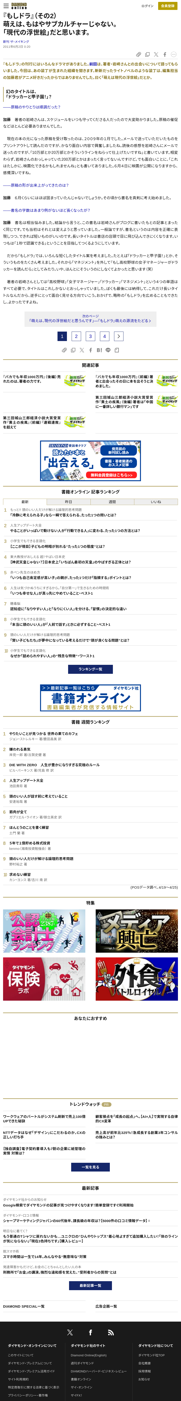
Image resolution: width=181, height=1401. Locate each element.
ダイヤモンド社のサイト (88, 1346)
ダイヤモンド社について (155, 1346)
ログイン (147, 6)
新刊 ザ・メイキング (16, 41)
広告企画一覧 (106, 1306)
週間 (112, 502)
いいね (156, 502)
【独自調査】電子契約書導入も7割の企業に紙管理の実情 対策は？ (44, 1151)
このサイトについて (21, 1355)
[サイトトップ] (18, 6)
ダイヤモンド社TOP (151, 1355)
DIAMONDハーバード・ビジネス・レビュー (99, 1371)
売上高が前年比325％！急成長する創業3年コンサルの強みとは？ (136, 1135)
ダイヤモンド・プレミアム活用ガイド (31, 1371)
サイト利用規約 (18, 1379)
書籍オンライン (81, 1379)
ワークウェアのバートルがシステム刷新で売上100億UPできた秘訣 (44, 1119)
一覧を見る (90, 1167)
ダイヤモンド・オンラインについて (32, 1346)
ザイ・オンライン (81, 1387)
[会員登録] (167, 6)
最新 (25, 502)
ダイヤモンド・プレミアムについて (30, 1363)
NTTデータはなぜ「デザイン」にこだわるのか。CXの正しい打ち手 (44, 1135)
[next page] (118, 336)
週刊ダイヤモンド (82, 1363)
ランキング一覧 (91, 669)
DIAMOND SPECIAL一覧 (24, 1306)
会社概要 (144, 1363)
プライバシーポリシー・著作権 (28, 1395)
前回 (93, 64)
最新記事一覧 (90, 1286)
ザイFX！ (76, 1395)
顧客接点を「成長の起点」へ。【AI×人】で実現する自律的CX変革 (136, 1119)
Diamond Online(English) (89, 1355)
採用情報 (144, 1371)
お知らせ (144, 1379)
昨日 (68, 502)
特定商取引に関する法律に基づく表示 (33, 1387)
